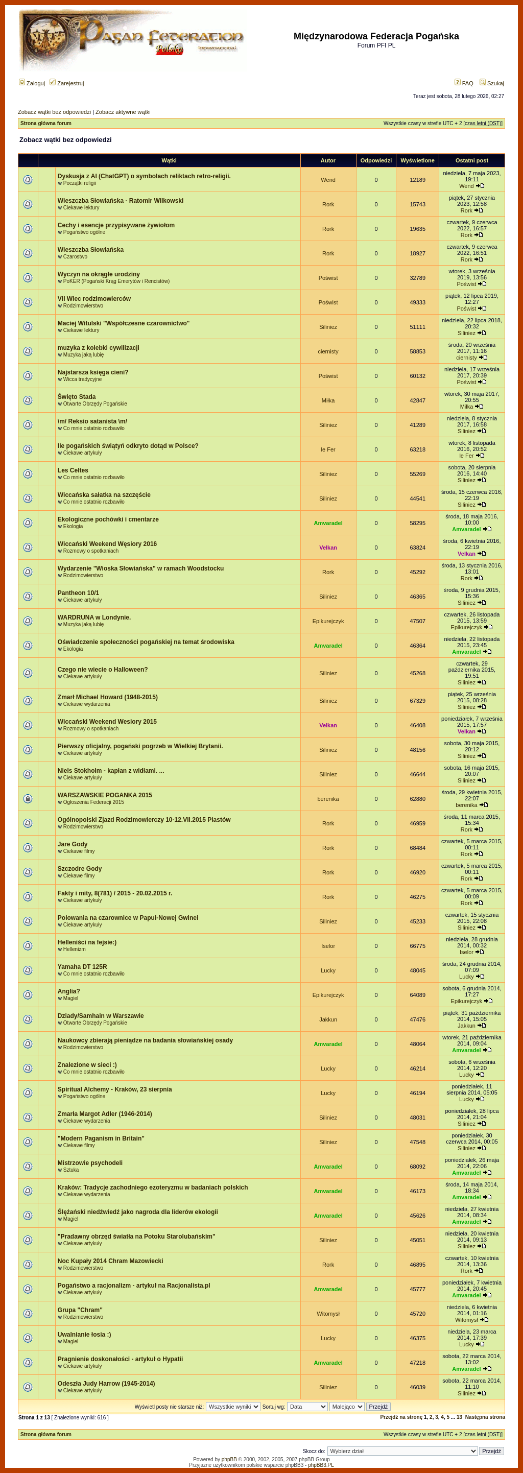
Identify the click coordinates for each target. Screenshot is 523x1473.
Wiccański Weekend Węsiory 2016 (107, 544)
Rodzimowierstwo (83, 305)
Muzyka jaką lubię (83, 355)
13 (459, 1417)
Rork (328, 204)
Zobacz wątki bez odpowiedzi (54, 112)
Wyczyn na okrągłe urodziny (99, 274)
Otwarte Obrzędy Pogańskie (95, 404)
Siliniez (328, 327)
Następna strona (485, 1417)
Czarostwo (75, 256)
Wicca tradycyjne (82, 379)
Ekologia (73, 526)
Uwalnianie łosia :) (84, 1334)
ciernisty (328, 351)
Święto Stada (77, 396)
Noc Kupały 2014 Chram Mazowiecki (110, 1261)
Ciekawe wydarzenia (86, 704)
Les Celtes (73, 470)
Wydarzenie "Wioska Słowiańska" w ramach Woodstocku (141, 568)
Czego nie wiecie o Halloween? (103, 669)
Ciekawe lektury (81, 207)
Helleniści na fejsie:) (87, 942)
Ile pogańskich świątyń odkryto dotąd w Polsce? (128, 445)
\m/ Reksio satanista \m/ (92, 421)
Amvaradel (328, 523)
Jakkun (328, 1019)
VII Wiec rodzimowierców (94, 298)
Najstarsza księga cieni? (93, 372)
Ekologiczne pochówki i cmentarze (108, 519)
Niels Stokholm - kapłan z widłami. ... (111, 770)
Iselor (328, 946)
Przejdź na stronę (401, 1417)
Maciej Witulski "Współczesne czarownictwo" (124, 323)
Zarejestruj (67, 83)
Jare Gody (73, 844)
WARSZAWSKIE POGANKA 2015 (105, 795)
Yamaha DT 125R (82, 966)
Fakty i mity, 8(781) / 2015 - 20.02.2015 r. (115, 893)
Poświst (328, 278)
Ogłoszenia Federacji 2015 (93, 802)
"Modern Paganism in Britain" (101, 1138)
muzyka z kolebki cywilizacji (98, 347)
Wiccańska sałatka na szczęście (104, 494)
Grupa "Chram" (80, 1310)
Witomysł (328, 1314)
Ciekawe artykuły (82, 453)
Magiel (70, 998)
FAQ (464, 83)
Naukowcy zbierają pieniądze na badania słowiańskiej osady (145, 1040)
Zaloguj (32, 83)
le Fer (328, 449)
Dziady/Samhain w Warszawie (101, 1015)
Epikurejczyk (328, 621)
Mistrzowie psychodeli (90, 1163)
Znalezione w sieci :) (87, 1064)
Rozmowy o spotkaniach (90, 551)
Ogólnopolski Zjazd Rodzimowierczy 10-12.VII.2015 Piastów (144, 819)
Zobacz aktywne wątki (123, 112)
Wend (328, 180)
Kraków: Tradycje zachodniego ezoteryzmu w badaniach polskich (153, 1187)
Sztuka (71, 1170)
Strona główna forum (46, 123)
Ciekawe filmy (79, 851)
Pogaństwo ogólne (84, 232)
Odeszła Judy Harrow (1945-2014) (106, 1383)
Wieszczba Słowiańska (91, 249)
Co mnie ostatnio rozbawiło (94, 428)
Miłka (328, 400)
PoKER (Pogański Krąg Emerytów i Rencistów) (116, 281)
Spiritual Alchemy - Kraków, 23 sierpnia (115, 1089)
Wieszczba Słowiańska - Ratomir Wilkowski (121, 200)
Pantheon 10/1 (78, 593)
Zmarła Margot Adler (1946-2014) (105, 1114)
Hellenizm (74, 949)
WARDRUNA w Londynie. (94, 617)
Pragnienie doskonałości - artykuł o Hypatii (120, 1359)
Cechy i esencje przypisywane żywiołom (116, 225)
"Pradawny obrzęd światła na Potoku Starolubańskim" (137, 1236)
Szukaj (492, 83)
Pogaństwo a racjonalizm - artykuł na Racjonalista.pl (134, 1285)
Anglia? (69, 991)
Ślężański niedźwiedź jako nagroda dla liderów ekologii (138, 1212)
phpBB (229, 1459)
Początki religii (79, 183)
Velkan (328, 547)
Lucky (328, 970)
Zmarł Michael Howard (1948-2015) (108, 697)
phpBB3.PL (321, 1465)
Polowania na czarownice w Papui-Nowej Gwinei (128, 917)
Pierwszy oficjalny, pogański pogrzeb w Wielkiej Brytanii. (140, 746)
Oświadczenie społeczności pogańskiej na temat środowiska (146, 642)
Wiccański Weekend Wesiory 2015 (107, 721)
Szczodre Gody (80, 868)
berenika (328, 799)
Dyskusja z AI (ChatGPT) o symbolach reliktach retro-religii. (144, 176)
